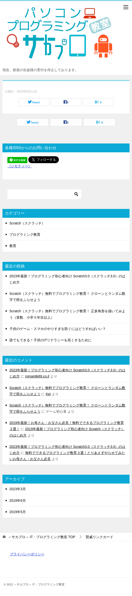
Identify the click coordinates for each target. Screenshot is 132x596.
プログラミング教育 (24, 234)
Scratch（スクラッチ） (27, 223)
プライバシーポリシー (27, 554)
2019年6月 (17, 500)
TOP (41, 537)
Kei (48, 394)
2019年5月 (17, 512)
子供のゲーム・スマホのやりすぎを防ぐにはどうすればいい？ (57, 329)
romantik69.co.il (37, 376)
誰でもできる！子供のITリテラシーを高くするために (50, 340)
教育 (12, 246)
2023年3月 (17, 489)
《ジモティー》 (19, 166)
